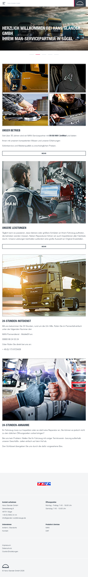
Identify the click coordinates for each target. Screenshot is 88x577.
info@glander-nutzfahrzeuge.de (14, 518)
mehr (44, 153)
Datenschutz (7, 548)
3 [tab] (44, 54)
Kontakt (5, 531)
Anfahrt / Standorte (9, 527)
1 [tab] (31, 54)
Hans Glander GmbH (14, 3)
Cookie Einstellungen (10, 551)
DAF (47, 531)
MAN (47, 527)
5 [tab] (56, 54)
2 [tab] (38, 54)
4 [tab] (50, 54)
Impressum (6, 545)
